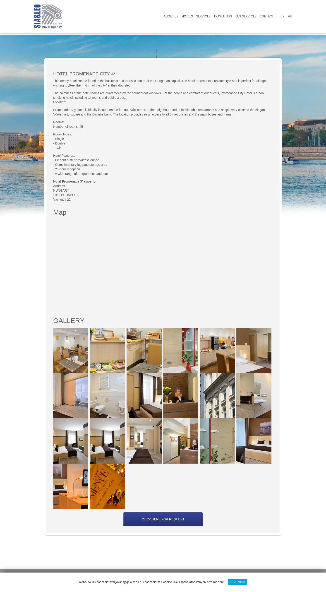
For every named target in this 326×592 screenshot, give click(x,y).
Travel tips (223, 16)
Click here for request (162, 519)
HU (290, 16)
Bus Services (245, 16)
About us (171, 16)
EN (282, 16)
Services (203, 16)
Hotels (187, 16)
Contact (266, 16)
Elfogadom (237, 582)
